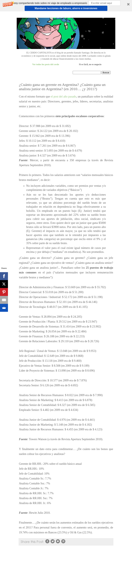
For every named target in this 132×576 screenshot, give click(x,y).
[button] (66, 5)
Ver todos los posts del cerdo (45, 64)
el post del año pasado (63, 96)
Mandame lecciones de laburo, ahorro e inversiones (66, 8)
